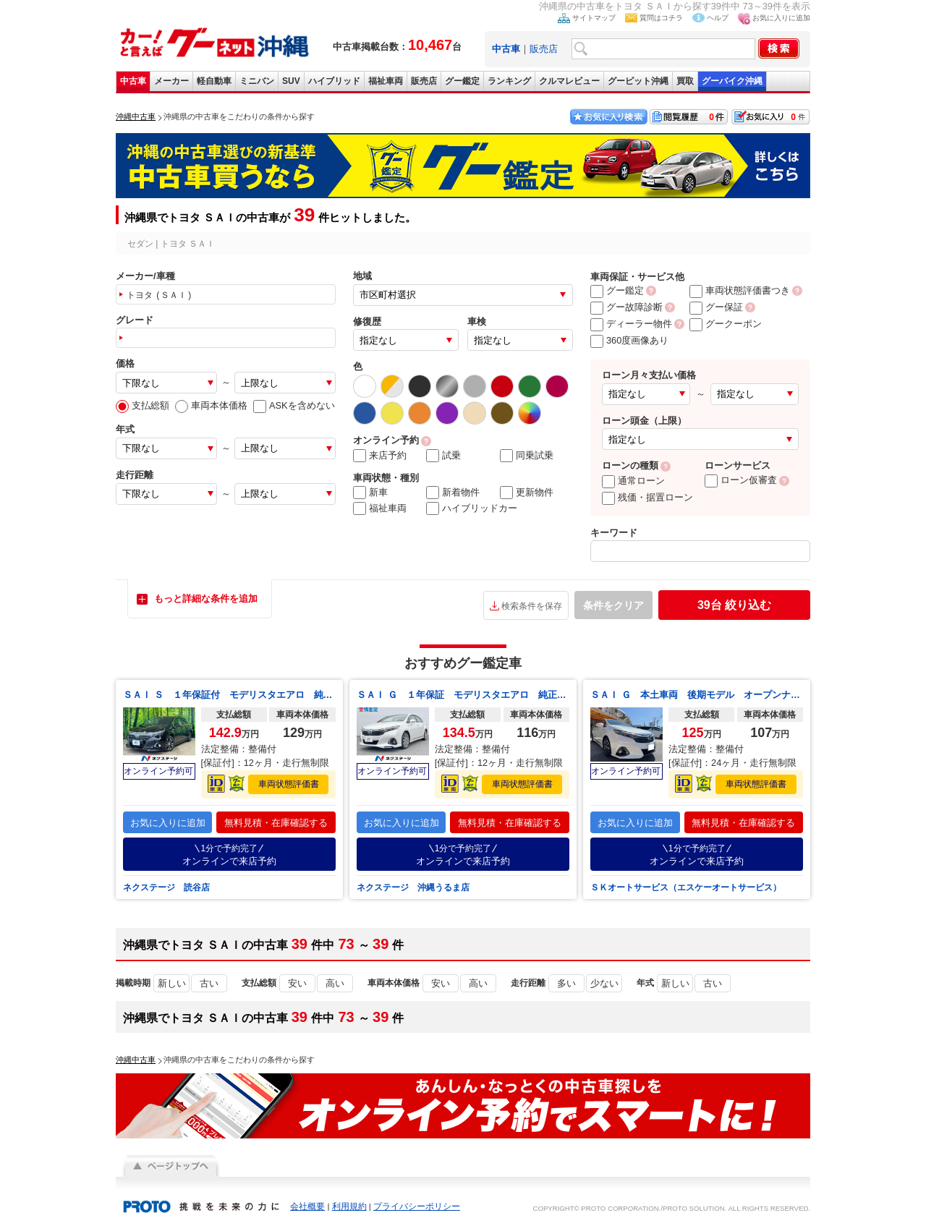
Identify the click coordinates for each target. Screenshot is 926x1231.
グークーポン (725, 323)
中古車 (133, 81)
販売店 (544, 48)
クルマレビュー (569, 81)
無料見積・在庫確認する (276, 822)
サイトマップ (594, 18)
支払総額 (142, 405)
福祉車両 (385, 81)
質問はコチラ (661, 18)
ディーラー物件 (631, 323)
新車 (370, 492)
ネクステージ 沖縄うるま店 (413, 887)
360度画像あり (629, 340)
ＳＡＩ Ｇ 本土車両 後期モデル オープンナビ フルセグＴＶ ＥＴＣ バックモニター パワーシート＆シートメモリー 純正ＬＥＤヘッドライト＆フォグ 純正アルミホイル (696, 694)
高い (335, 983)
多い (566, 983)
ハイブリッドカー (471, 508)
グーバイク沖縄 (732, 81)
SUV (291, 81)
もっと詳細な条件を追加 (206, 598)
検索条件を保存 (531, 606)
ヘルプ (718, 18)
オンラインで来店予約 (229, 854)
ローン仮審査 (741, 479)
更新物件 (526, 492)
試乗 (443, 455)
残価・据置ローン (647, 497)
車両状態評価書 (288, 784)
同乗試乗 (526, 455)
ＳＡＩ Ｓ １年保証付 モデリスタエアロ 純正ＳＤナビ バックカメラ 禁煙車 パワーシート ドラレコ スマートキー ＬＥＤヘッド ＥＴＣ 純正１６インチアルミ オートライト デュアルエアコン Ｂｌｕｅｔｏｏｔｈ (229, 694)
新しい (172, 983)
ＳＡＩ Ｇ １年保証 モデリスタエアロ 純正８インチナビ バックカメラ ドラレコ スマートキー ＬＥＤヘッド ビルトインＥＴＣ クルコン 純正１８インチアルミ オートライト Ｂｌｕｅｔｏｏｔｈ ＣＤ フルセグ (463, 694)
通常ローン (633, 480)
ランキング (509, 81)
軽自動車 (214, 81)
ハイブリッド (334, 81)
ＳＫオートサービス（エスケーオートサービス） (685, 887)
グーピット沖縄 (638, 81)
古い (209, 983)
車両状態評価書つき (739, 290)
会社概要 (307, 1206)
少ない (604, 983)
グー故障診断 (626, 307)
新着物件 (453, 492)
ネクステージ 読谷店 (166, 887)
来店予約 (380, 455)
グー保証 (716, 307)
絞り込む (734, 605)
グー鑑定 (462, 81)
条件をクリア (613, 605)
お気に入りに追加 (781, 18)
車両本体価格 (211, 405)
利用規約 (349, 1206)
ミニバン (256, 81)
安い (297, 983)
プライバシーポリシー (416, 1206)
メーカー (171, 81)
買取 (685, 81)
